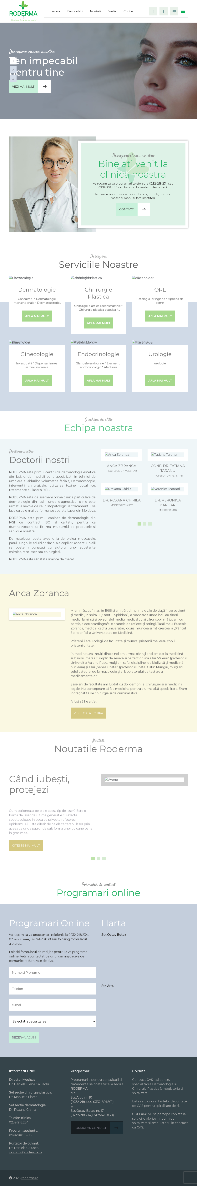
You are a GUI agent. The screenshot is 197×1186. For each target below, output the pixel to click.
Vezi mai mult (31, 86)
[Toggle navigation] (183, 11)
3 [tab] (13, 78)
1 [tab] (13, 61)
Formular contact (98, 1128)
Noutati (95, 11)
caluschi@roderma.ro (25, 1152)
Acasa (56, 11)
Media (112, 11)
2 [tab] (13, 70)
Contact (129, 11)
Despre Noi (75, 11)
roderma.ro (29, 1178)
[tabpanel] (98, 71)
